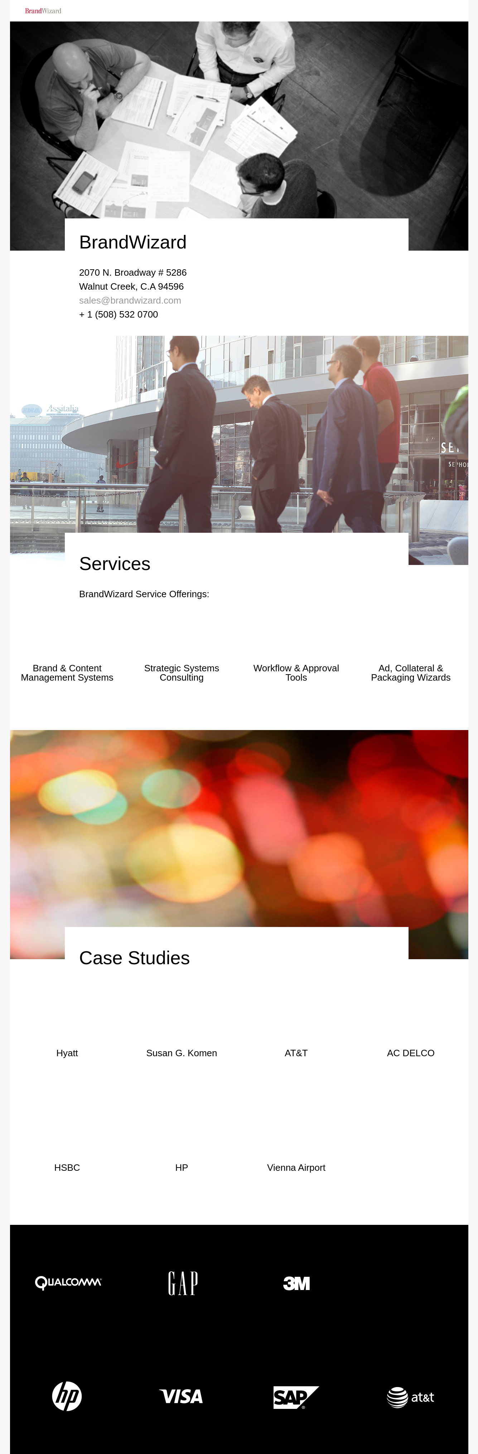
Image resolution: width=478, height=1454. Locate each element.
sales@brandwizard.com (130, 300)
